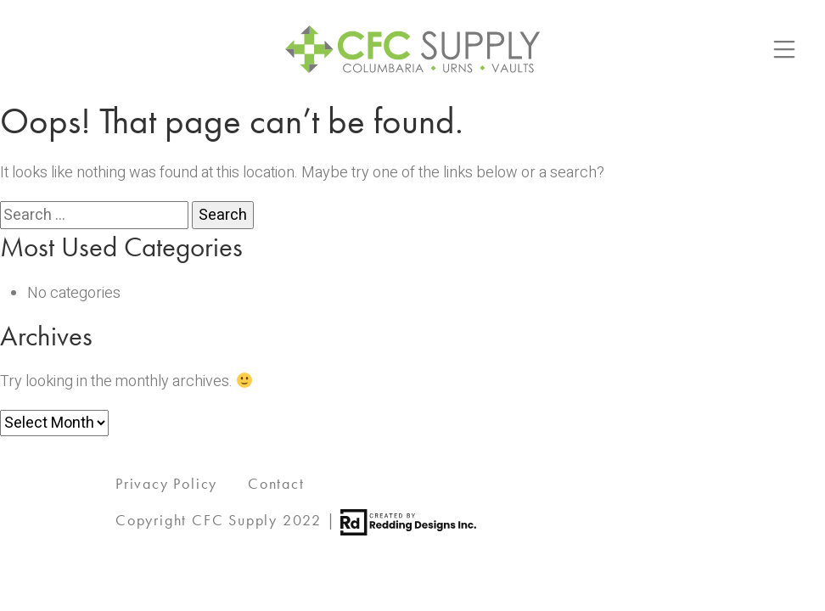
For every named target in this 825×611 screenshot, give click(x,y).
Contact (276, 483)
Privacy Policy (166, 483)
